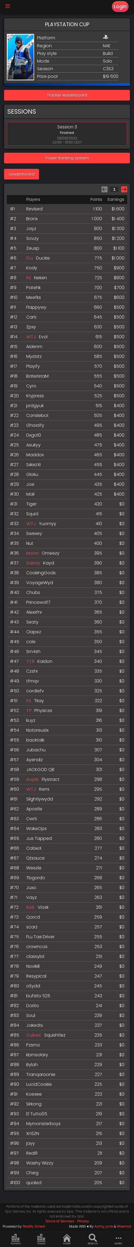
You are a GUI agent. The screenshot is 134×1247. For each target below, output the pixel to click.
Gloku (32, 474)
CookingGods (41, 573)
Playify (33, 366)
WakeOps (36, 828)
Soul (30, 1015)
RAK (30, 907)
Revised (34, 209)
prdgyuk (35, 405)
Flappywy (36, 307)
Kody (31, 268)
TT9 (30, 661)
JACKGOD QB (40, 769)
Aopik (32, 779)
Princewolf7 (38, 602)
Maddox (35, 455)
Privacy (83, 1221)
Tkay (39, 701)
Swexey (34, 533)
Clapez (33, 632)
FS (28, 701)
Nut (29, 543)
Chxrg (32, 1173)
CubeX (34, 1035)
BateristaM (37, 376)
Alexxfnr (34, 612)
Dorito (32, 1005)
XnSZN (32, 1133)
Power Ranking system (67, 158)
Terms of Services (59, 1221)
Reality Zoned (34, 1226)
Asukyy (33, 445)
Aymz (99, 1226)
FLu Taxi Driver (40, 937)
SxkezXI (33, 464)
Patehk (33, 287)
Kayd (48, 563)
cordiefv (35, 691)
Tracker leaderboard (67, 95)
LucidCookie (39, 1084)
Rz (28, 278)
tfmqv (32, 681)
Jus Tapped (39, 838)
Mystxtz (34, 356)
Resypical (36, 976)
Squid (32, 514)
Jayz (31, 228)
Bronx (32, 219)
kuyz (30, 720)
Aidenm (34, 346)
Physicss (43, 710)
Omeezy (50, 553)
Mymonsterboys (43, 1123)
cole (30, 642)
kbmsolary (37, 1055)
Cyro (31, 386)
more (118, 1239)
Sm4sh (33, 651)
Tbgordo (35, 878)
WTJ (31, 337)
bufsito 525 (38, 996)
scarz (32, 927)
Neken (40, 278)
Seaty (32, 622)
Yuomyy (47, 523)
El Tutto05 (36, 1114)
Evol (43, 337)
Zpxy (31, 327)
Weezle (33, 868)
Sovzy (32, 238)
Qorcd (33, 917)
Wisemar (124, 1226)
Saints (33, 563)
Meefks (33, 297)
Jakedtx (34, 1025)
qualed (33, 1183)
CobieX (33, 848)
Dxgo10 (33, 435)
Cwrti (31, 819)
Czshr (32, 671)
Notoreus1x (37, 730)
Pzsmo (33, 1045)
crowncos (36, 946)
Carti (31, 317)
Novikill (33, 966)
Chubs (33, 592)
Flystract (50, 779)
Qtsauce (35, 858)
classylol (35, 956)
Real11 (31, 1153)
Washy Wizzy (39, 1163)
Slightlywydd (39, 799)
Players (15, 1239)
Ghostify (35, 425)
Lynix (109, 1226)
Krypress (35, 396)
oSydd (33, 986)
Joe (30, 484)
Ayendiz (34, 760)
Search (93, 1239)
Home (67, 1239)
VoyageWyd (39, 583)
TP (28, 710)
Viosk (43, 907)
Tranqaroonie (40, 1074)
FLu (29, 258)
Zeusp (32, 248)
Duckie (43, 258)
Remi (44, 789)
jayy (30, 1143)
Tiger (31, 504)
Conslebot (37, 415)
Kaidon (44, 661)
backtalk (35, 740)
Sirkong (33, 1104)
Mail (30, 494)
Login (120, 6)
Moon (33, 553)
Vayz (31, 897)
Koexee (34, 1094)
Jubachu (36, 750)
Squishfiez (54, 1035)
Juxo (31, 887)
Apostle (34, 809)
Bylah (32, 1064)
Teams (41, 1239)
